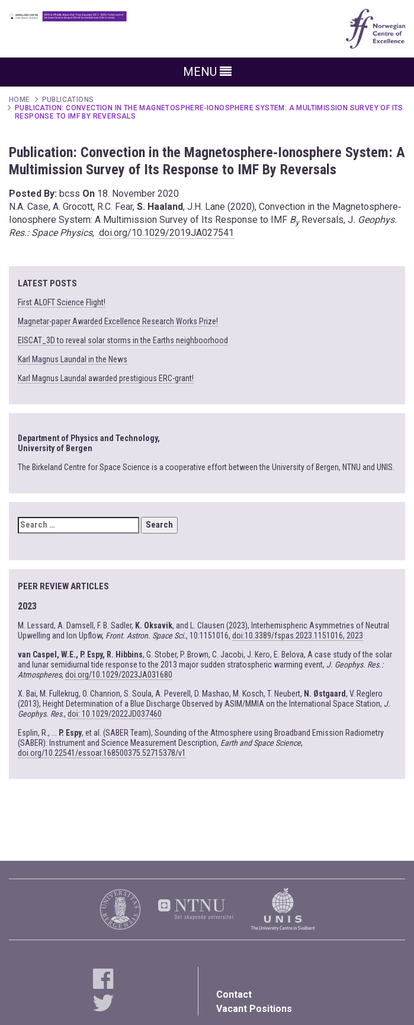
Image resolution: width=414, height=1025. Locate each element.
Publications (68, 99)
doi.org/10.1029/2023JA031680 (118, 674)
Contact (234, 994)
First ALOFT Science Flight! (61, 302)
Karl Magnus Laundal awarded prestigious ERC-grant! (106, 378)
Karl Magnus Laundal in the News (72, 359)
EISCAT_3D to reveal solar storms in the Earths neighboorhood (123, 340)
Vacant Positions (254, 1008)
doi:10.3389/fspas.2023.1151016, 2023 (297, 635)
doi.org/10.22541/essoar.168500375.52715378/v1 (102, 753)
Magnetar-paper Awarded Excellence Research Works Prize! (118, 321)
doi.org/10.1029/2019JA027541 (166, 232)
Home (19, 99)
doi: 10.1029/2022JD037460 (115, 714)
